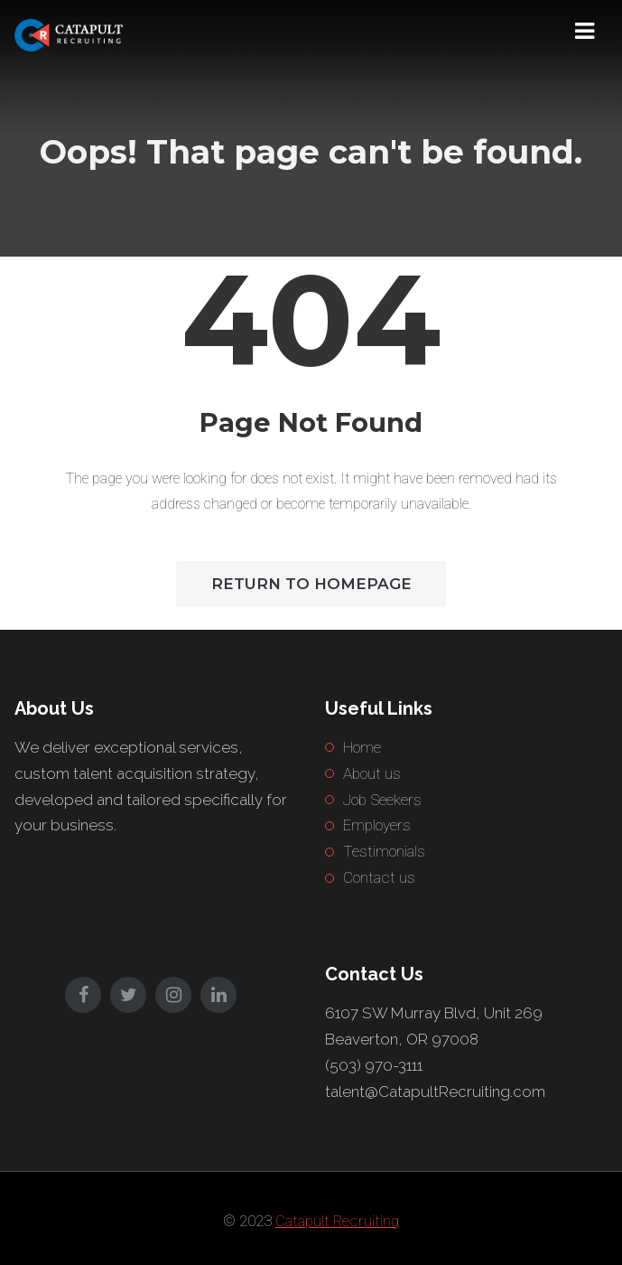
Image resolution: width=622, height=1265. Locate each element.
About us (372, 773)
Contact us (379, 877)
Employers (377, 825)
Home (362, 747)
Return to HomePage (311, 584)
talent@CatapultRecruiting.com (435, 1091)
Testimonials (384, 851)
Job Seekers (382, 800)
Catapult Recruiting (337, 1221)
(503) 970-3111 (373, 1065)
